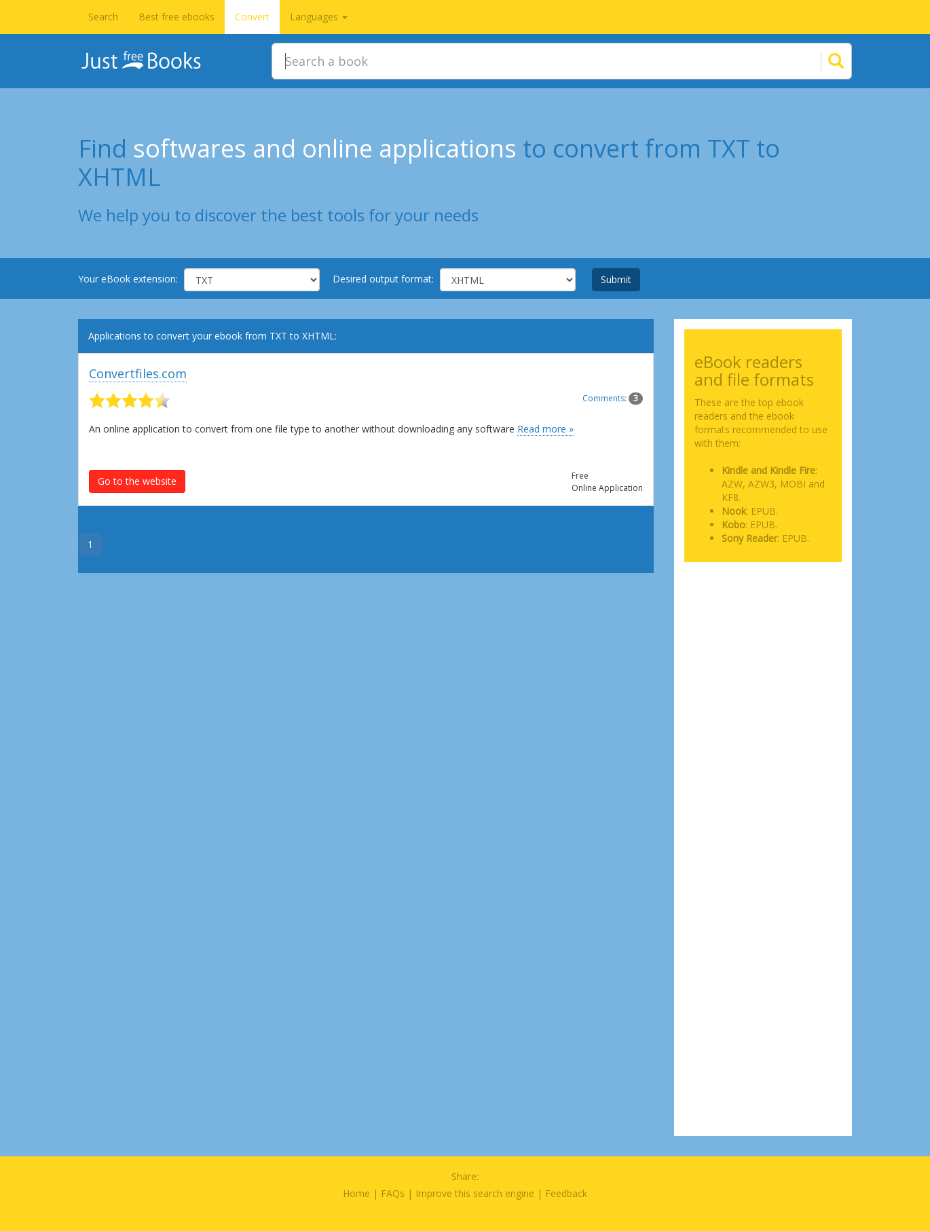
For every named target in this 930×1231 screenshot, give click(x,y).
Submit (616, 279)
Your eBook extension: (128, 278)
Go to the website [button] (137, 481)
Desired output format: (383, 278)
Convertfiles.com (138, 373)
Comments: (612, 398)
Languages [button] (319, 16)
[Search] (819, 61)
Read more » (545, 428)
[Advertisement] (763, 640)
